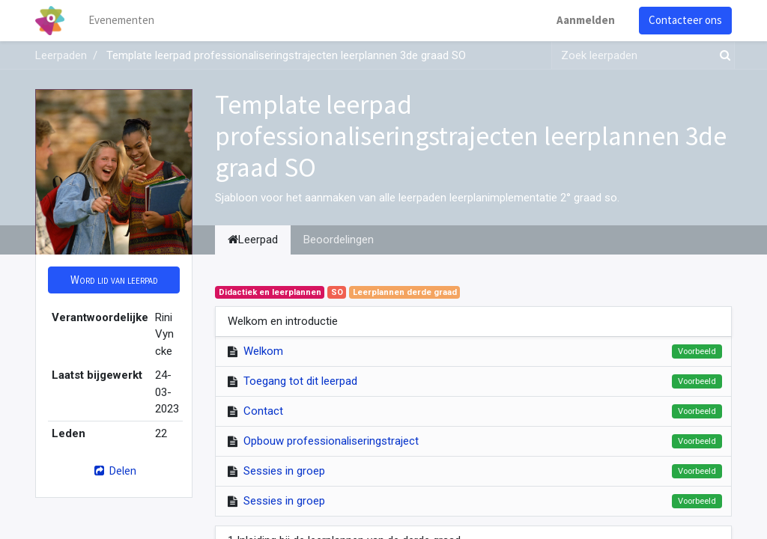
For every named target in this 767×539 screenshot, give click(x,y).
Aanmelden (586, 20)
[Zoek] (722, 56)
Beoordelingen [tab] (338, 239)
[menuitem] (121, 20)
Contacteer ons (685, 20)
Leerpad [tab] (253, 239)
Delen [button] (113, 470)
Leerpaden (61, 55)
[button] (114, 280)
